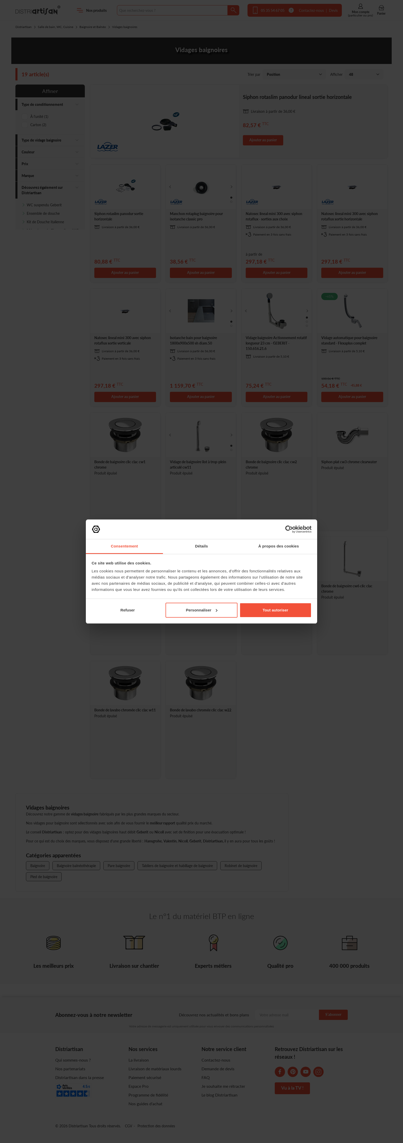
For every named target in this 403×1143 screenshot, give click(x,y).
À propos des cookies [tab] (278, 546)
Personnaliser (201, 610)
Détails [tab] (201, 546)
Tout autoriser (275, 610)
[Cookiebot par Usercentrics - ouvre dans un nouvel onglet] (289, 529)
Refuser (128, 610)
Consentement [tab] (124, 546)
